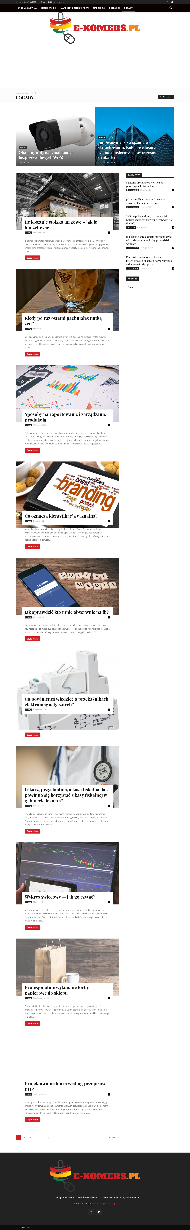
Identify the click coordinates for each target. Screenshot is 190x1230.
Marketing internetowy (74, 8)
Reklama (51, 2)
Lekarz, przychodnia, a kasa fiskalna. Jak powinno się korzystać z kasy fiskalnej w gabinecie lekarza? (66, 795)
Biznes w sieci (48, 8)
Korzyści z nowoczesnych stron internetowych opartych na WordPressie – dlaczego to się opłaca (149, 260)
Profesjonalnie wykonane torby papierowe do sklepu (57, 990)
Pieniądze (114, 8)
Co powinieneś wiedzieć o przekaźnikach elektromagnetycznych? (67, 701)
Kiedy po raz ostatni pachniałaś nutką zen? (63, 321)
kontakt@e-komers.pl (105, 1203)
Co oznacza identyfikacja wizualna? (61, 516)
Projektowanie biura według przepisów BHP (65, 1086)
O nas (43, 2)
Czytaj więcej (32, 258)
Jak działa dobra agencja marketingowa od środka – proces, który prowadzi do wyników (149, 240)
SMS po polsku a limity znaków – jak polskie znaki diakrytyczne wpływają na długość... (149, 220)
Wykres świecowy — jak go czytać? (60, 897)
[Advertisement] (95, 66)
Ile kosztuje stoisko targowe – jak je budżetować (61, 224)
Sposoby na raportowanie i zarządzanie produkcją (65, 417)
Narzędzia (99, 8)
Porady (128, 8)
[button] (170, 8)
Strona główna (27, 8)
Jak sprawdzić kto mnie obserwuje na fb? (67, 612)
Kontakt (61, 2)
